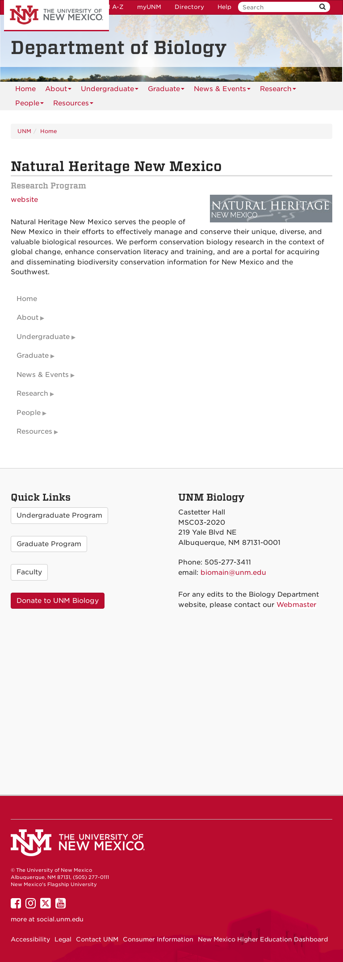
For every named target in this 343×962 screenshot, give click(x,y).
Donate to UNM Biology (58, 601)
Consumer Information (158, 939)
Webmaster (296, 605)
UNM (24, 131)
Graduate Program (49, 544)
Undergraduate (109, 90)
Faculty (29, 572)
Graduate (166, 90)
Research (278, 90)
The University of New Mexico (56, 15)
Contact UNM (97, 939)
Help (224, 7)
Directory (189, 7)
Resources (73, 104)
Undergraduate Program (59, 515)
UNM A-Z (110, 7)
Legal (62, 939)
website (24, 200)
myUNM (149, 7)
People (29, 104)
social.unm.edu (60, 919)
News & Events (222, 90)
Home (25, 89)
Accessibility (30, 939)
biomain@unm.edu (233, 573)
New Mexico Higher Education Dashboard (263, 939)
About (58, 90)
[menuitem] (25, 89)
